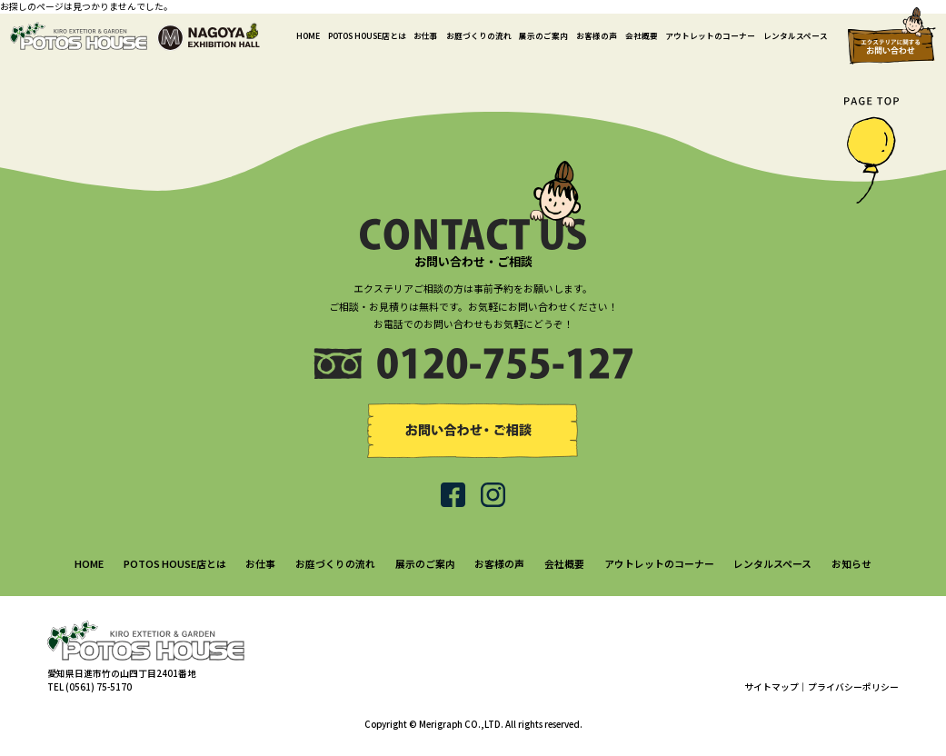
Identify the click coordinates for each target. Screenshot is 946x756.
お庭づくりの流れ (479, 35)
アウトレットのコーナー (710, 35)
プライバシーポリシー (853, 687)
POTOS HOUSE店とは (367, 35)
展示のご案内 (543, 35)
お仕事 (425, 35)
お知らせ (851, 563)
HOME (308, 35)
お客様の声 (596, 35)
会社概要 (641, 35)
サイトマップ (771, 687)
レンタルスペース (795, 35)
